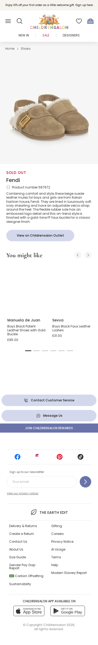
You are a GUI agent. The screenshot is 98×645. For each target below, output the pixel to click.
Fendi (13, 180)
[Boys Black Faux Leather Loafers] (71, 288)
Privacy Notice (62, 541)
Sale (45, 35)
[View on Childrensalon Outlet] (40, 235)
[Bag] (90, 21)
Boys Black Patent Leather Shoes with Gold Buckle (26, 330)
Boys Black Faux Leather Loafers (71, 328)
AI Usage (58, 549)
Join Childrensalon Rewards (49, 428)
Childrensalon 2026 (58, 625)
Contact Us (18, 541)
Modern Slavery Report (69, 573)
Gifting (56, 526)
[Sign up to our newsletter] (85, 482)
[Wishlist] (79, 21)
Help (54, 565)
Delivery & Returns (23, 526)
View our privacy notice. (22, 493)
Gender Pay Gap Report (22, 566)
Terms (56, 557)
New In (24, 35)
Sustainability (20, 584)
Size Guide (17, 557)
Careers (57, 534)
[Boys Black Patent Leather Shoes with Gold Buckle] (26, 288)
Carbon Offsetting (26, 576)
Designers (71, 35)
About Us (16, 549)
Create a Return (21, 534)
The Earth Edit (49, 512)
